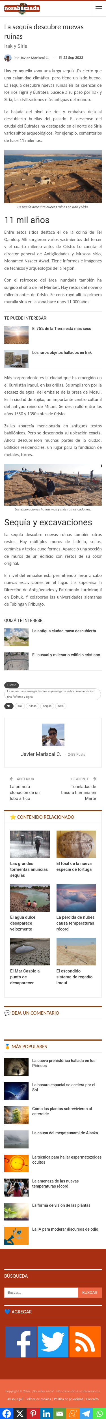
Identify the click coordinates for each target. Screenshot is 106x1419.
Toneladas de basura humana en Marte (78, 792)
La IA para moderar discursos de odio (65, 1229)
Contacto (92, 1399)
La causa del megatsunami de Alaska (65, 1133)
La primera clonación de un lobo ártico (25, 792)
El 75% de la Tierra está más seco (61, 328)
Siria (61, 706)
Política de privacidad (68, 1399)
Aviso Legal (15, 1399)
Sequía (47, 706)
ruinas (32, 706)
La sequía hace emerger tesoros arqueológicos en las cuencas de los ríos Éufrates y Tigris (50, 694)
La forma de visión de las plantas (61, 1205)
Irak (20, 706)
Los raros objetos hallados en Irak (62, 352)
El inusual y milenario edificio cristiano (66, 655)
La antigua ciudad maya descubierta (64, 631)
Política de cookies (38, 1399)
